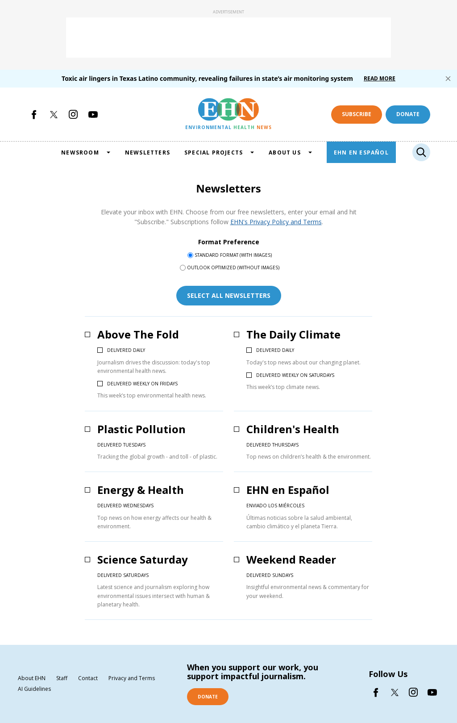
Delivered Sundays (269, 575)
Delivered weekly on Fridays (142, 383)
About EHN (32, 678)
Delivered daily (126, 350)
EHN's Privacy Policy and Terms (276, 221)
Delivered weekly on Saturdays (295, 375)
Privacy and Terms (131, 678)
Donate (408, 114)
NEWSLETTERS (147, 152)
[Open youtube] (93, 114)
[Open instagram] (73, 114)
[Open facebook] (34, 114)
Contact (88, 678)
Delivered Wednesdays (125, 505)
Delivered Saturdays (123, 575)
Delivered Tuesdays (121, 445)
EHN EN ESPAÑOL (361, 152)
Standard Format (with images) (233, 255)
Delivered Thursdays (272, 445)
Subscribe (356, 114)
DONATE (208, 697)
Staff (61, 678)
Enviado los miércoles (275, 505)
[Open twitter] (53, 114)
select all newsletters (228, 295)
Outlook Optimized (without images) (233, 267)
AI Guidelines (34, 689)
